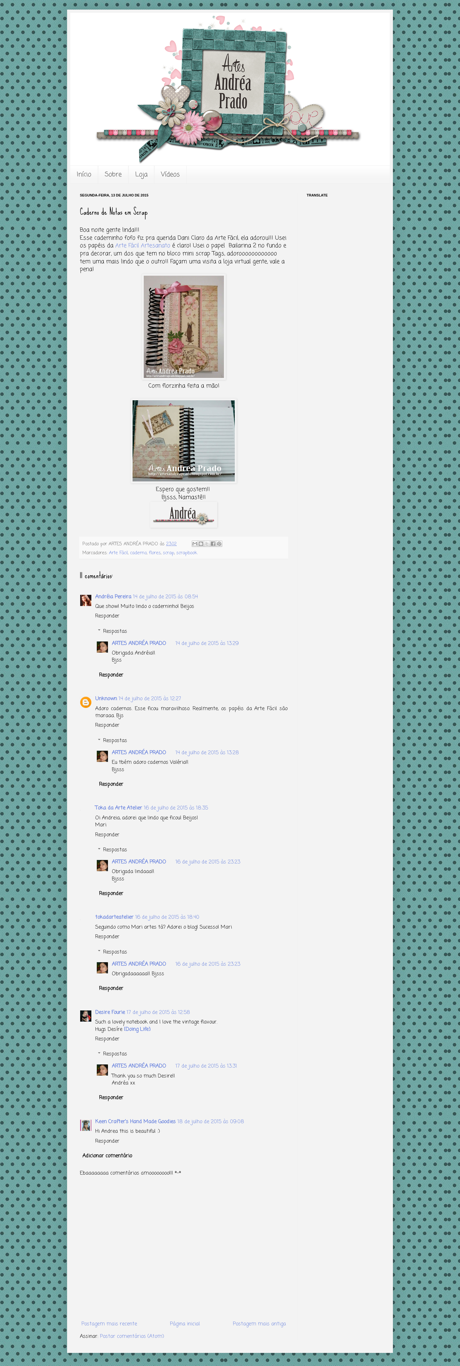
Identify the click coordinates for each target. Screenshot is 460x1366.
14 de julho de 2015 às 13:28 (207, 753)
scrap (168, 552)
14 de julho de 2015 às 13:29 (207, 644)
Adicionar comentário (107, 1156)
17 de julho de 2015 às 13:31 (206, 1066)
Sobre (113, 175)
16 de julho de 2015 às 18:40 (167, 917)
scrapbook (186, 552)
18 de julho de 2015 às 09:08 (211, 1122)
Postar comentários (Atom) (132, 1336)
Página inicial (185, 1324)
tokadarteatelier (114, 917)
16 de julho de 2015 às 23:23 (208, 862)
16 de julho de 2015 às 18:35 (176, 808)
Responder (107, 616)
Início (84, 175)
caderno (138, 552)
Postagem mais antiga (259, 1324)
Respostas (115, 631)
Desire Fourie (110, 1013)
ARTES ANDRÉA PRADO (139, 644)
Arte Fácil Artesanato (142, 246)
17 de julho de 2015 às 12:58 (158, 1013)
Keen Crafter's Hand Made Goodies (135, 1122)
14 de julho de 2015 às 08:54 (165, 597)
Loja (141, 175)
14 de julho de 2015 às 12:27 (150, 699)
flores (155, 552)
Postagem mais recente (109, 1324)
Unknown (106, 699)
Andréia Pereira (113, 597)
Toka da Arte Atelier (118, 808)
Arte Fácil (118, 552)
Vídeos (170, 175)
